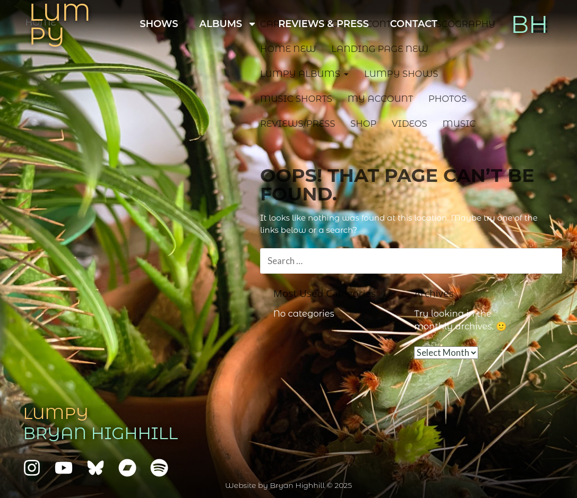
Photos (447, 98)
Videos (409, 123)
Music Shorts (296, 98)
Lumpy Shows (401, 73)
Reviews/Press (297, 123)
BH (529, 24)
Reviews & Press (323, 24)
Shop (363, 123)
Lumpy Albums (300, 73)
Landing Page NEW (379, 48)
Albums (228, 24)
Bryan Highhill (100, 433)
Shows (159, 24)
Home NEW (288, 48)
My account (381, 98)
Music (459, 123)
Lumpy (55, 413)
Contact (413, 24)
